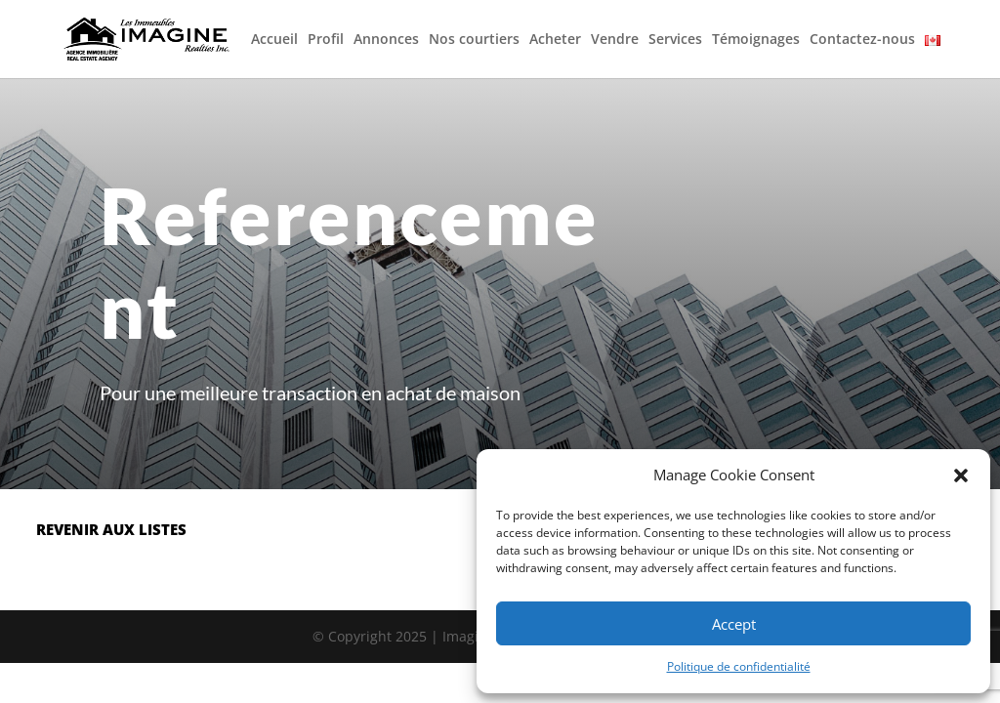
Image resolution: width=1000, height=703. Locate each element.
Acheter (555, 40)
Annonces (386, 40)
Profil (326, 40)
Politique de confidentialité (739, 666)
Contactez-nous (862, 40)
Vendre (615, 40)
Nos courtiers (474, 40)
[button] (961, 475)
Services (675, 40)
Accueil (274, 40)
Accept (734, 624)
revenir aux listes (111, 529)
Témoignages (756, 40)
